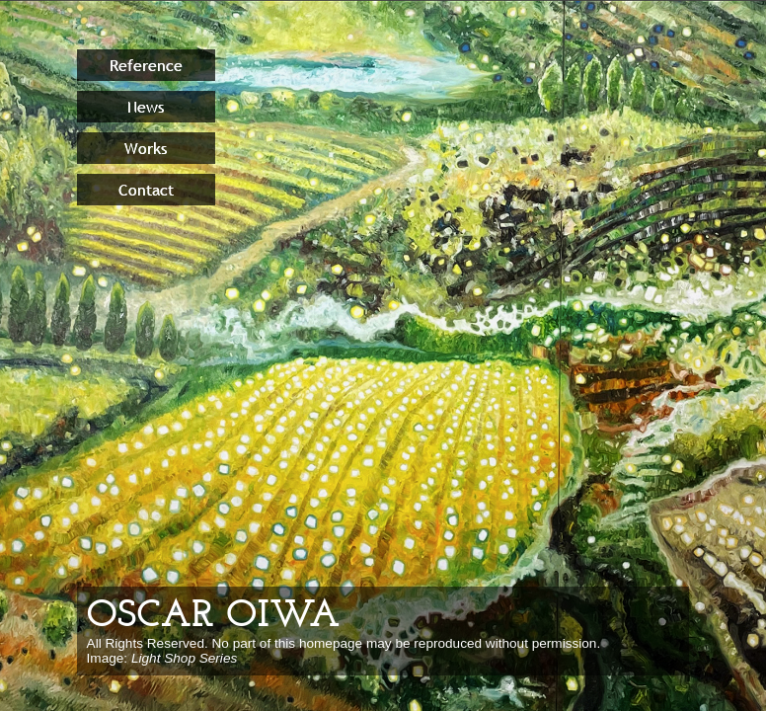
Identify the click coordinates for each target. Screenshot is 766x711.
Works (145, 148)
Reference (146, 65)
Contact (146, 189)
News (145, 107)
